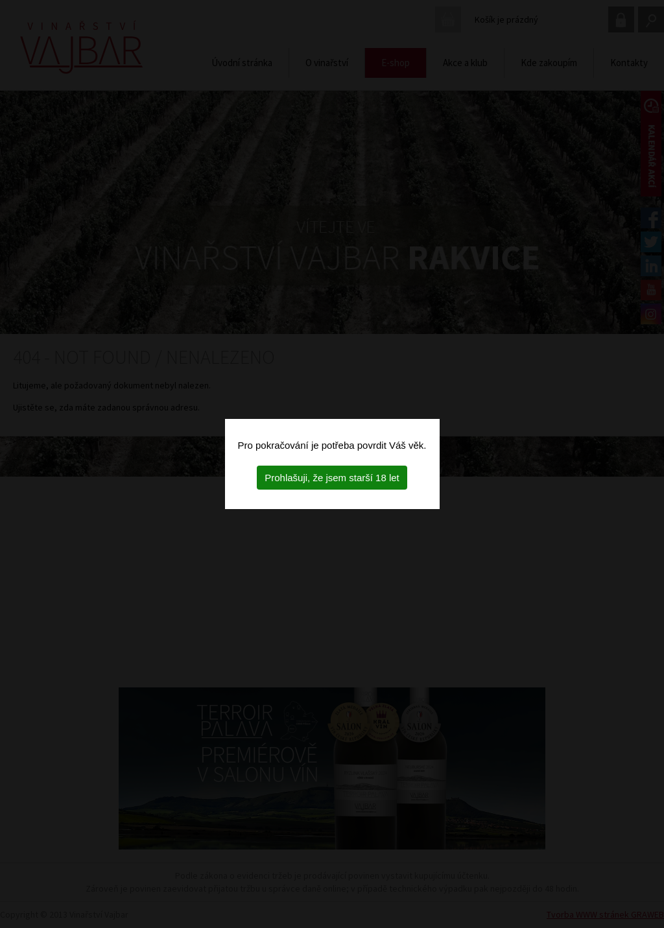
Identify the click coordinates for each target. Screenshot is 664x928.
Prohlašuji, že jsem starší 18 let (332, 477)
